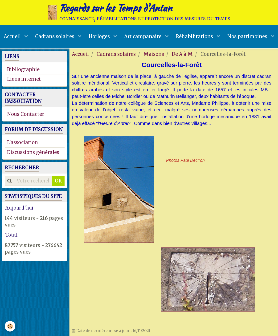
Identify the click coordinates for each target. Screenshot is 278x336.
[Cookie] (10, 326)
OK (58, 181)
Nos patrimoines (247, 36)
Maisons (153, 54)
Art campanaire (143, 36)
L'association (22, 142)
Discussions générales (33, 152)
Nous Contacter (25, 114)
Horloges (100, 36)
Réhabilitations (195, 36)
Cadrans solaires (55, 36)
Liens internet (24, 79)
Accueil (13, 36)
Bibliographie (23, 69)
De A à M (182, 54)
